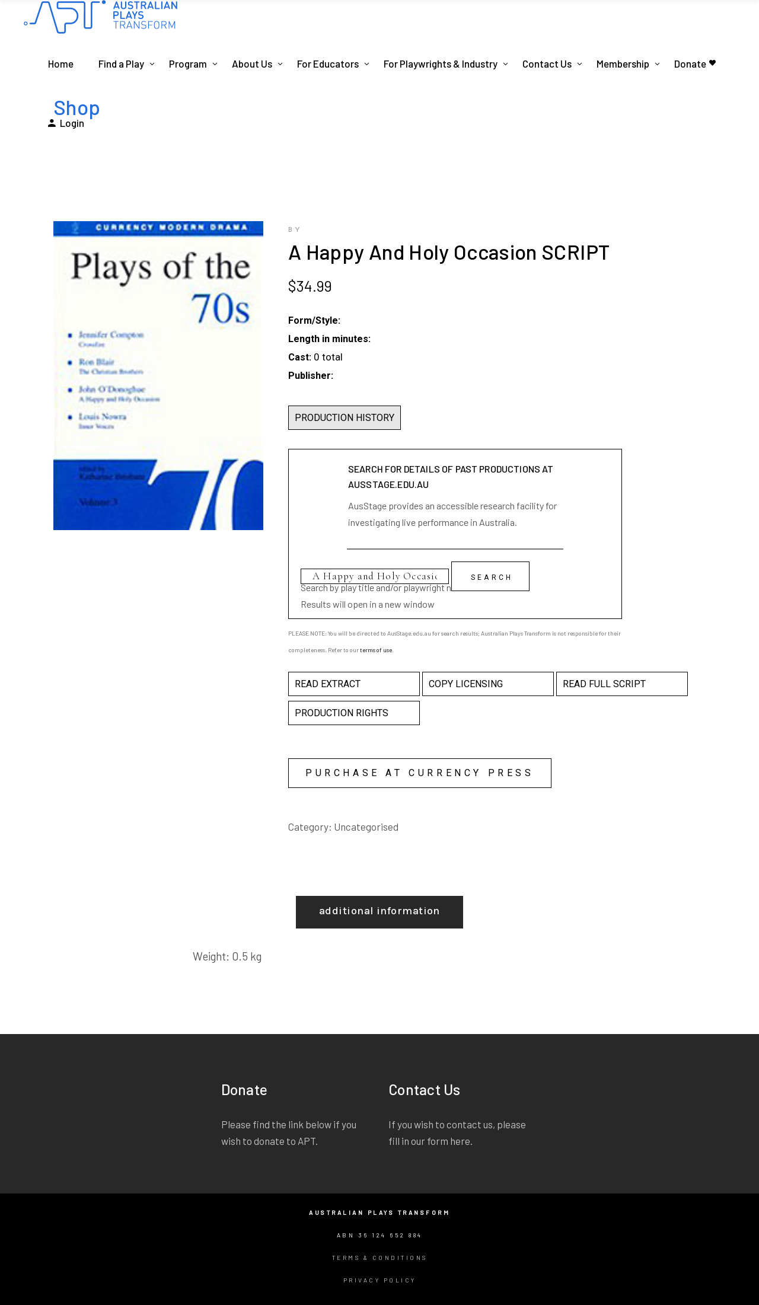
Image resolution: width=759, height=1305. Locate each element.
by (295, 230)
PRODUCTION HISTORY (344, 417)
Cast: (299, 357)
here (460, 1141)
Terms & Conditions (380, 1257)
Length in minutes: (329, 338)
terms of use (376, 649)
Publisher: (310, 375)
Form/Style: (314, 320)
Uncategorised (366, 826)
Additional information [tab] (379, 910)
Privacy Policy (379, 1280)
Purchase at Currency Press (419, 772)
